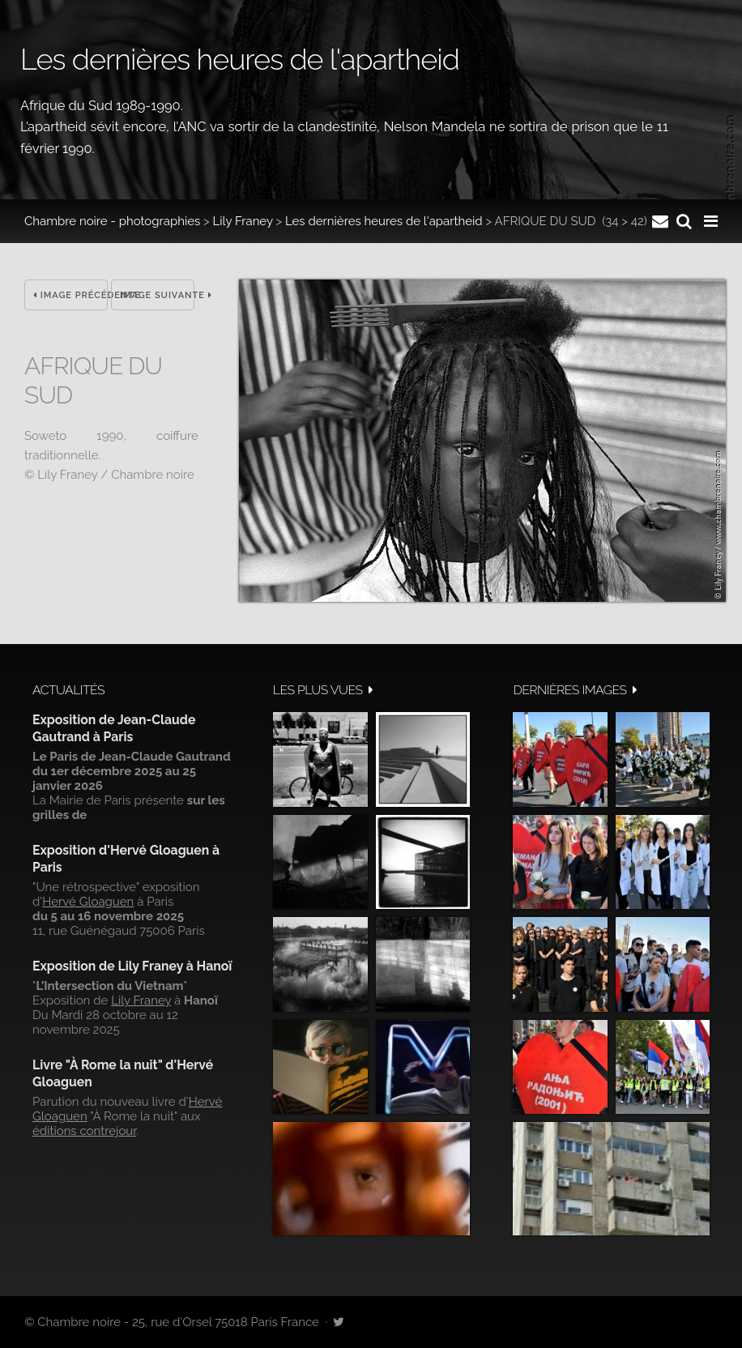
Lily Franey (243, 221)
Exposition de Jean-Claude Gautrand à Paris (113, 728)
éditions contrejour (84, 1131)
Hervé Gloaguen (88, 901)
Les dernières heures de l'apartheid (384, 221)
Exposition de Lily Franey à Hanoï (132, 966)
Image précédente (70, 295)
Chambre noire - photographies (112, 221)
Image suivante (157, 295)
